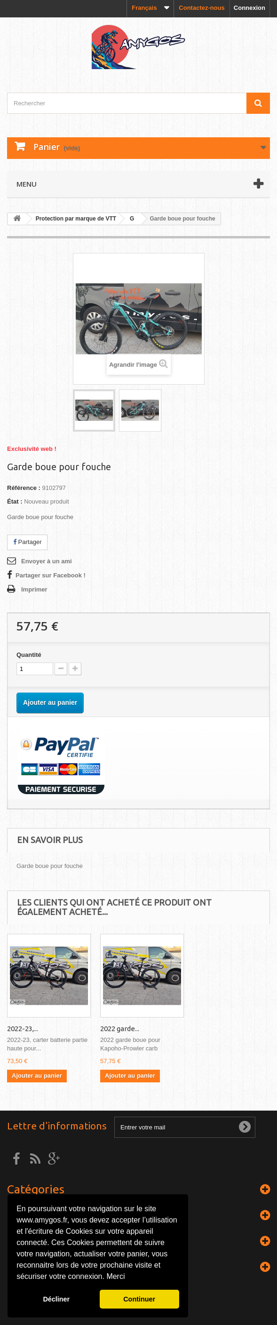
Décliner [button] (56, 1299)
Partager (27, 541)
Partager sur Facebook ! (51, 575)
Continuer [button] (139, 1299)
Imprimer (34, 589)
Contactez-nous (202, 7)
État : (15, 501)
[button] (128, 1277)
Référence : (23, 487)
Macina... (20, 1029)
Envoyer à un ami (46, 561)
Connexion (249, 7)
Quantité (28, 654)
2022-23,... (115, 1029)
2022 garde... (212, 1029)
